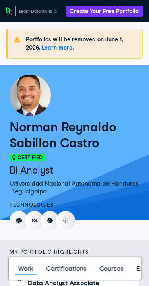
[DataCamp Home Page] (9, 11)
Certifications (66, 268)
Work (25, 268)
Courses (111, 268)
